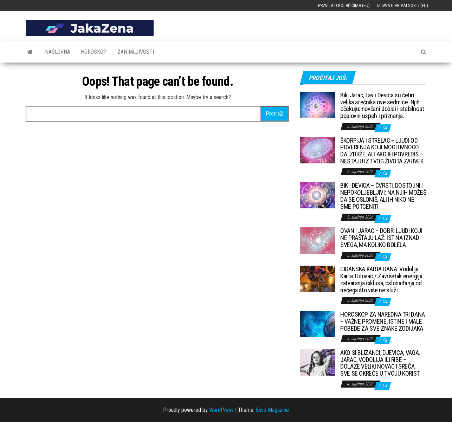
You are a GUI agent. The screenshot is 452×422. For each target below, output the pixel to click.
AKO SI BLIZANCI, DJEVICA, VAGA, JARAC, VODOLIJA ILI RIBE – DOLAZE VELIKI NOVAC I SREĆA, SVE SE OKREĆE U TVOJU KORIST (380, 363)
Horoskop (94, 51)
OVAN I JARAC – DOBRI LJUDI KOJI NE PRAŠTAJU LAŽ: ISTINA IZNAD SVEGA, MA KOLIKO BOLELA (381, 237)
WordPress (221, 410)
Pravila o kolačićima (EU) (344, 5)
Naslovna (57, 51)
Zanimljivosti (135, 51)
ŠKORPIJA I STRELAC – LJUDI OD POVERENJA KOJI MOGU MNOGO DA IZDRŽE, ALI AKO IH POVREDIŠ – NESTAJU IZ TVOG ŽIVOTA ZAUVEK (382, 151)
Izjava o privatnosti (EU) (402, 5)
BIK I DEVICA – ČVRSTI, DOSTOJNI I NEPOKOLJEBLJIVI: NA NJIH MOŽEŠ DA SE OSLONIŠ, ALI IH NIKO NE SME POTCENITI (383, 196)
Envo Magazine (272, 410)
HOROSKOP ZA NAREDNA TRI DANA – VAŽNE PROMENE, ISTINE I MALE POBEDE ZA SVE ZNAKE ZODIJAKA (382, 321)
